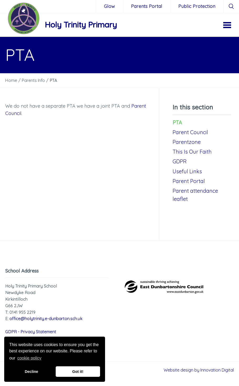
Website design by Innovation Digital (199, 370)
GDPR (180, 161)
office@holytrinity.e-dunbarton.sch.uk (45, 318)
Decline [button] (31, 371)
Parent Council (190, 132)
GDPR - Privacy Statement (30, 331)
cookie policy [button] (29, 358)
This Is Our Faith (192, 151)
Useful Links (187, 171)
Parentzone (187, 142)
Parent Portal (189, 181)
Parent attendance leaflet (195, 194)
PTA (177, 122)
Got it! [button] (77, 371)
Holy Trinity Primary (81, 25)
